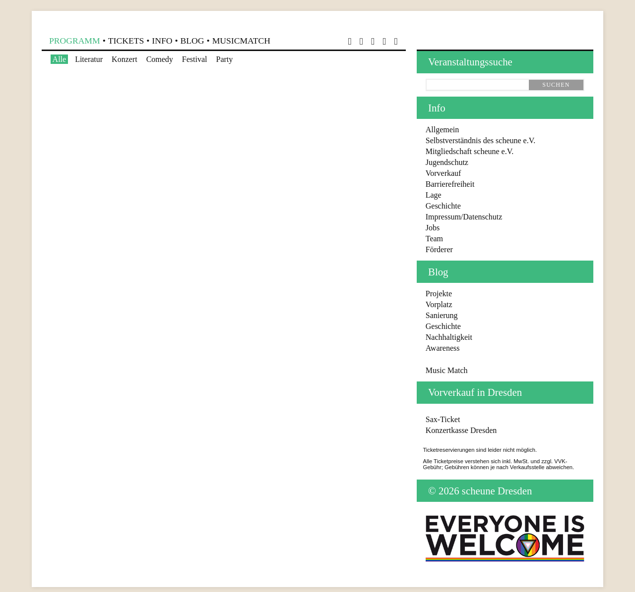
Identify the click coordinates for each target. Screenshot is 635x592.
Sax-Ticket (443, 419)
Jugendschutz (447, 162)
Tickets (126, 41)
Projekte (439, 293)
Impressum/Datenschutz (464, 217)
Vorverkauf (443, 173)
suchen (556, 84)
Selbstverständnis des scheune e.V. (480, 140)
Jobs (433, 227)
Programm (74, 41)
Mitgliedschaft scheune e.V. (469, 151)
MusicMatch (241, 41)
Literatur (89, 59)
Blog (192, 41)
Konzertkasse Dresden (461, 430)
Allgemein (442, 129)
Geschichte (443, 206)
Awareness (443, 348)
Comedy (159, 59)
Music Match (447, 370)
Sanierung (442, 315)
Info (162, 41)
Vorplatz (439, 304)
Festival (194, 59)
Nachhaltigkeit (449, 337)
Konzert (124, 59)
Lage (434, 195)
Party (224, 59)
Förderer (439, 249)
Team (434, 238)
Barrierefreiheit (450, 184)
